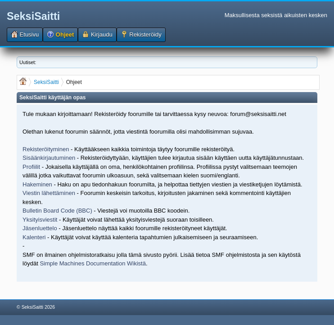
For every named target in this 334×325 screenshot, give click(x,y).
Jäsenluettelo (40, 228)
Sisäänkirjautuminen (49, 157)
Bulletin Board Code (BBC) (58, 210)
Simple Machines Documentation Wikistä (93, 263)
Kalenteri (34, 237)
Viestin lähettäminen (49, 193)
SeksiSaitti (33, 16)
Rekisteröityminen (46, 149)
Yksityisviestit (40, 219)
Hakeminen (37, 184)
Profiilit (31, 166)
